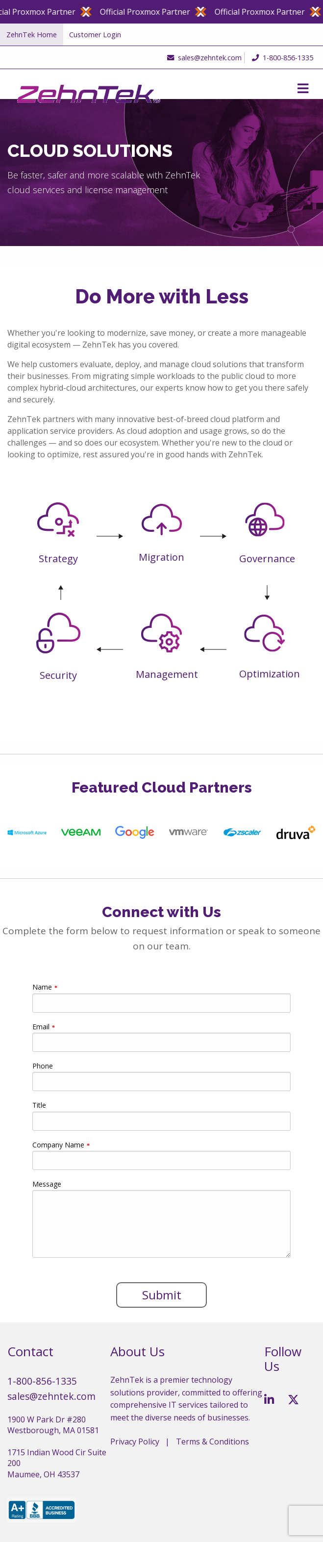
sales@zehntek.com (202, 57)
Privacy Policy (134, 1441)
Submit (161, 1295)
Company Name (58, 1144)
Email (41, 1026)
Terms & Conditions (212, 1441)
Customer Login (95, 34)
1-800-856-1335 (282, 57)
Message (46, 1184)
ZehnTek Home (31, 34)
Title (39, 1105)
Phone (42, 1065)
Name (42, 987)
